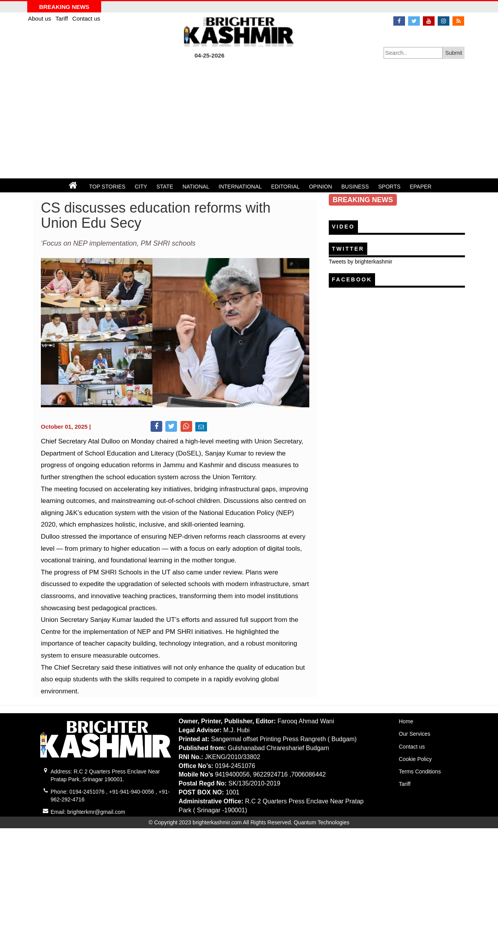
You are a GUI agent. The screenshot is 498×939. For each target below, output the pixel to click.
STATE (164, 186)
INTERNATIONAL (240, 186)
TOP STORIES (107, 186)
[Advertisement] (249, 120)
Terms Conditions (420, 771)
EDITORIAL (285, 186)
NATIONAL (195, 186)
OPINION (320, 186)
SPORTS (389, 186)
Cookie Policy (415, 759)
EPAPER (420, 186)
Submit (453, 53)
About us (40, 18)
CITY (141, 186)
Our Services (414, 734)
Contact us (86, 18)
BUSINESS (355, 186)
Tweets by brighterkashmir (360, 261)
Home (406, 721)
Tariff (62, 18)
